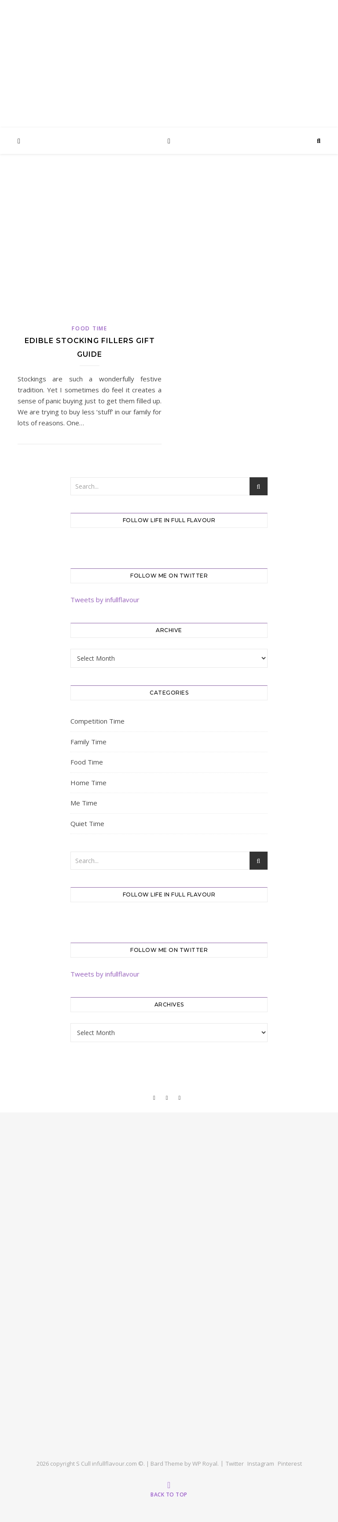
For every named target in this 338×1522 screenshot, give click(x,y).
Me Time (83, 802)
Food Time (89, 328)
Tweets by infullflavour (105, 599)
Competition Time (97, 721)
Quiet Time (87, 823)
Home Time (88, 782)
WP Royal (204, 1463)
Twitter (235, 1463)
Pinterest (290, 1463)
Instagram (260, 1463)
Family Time (88, 741)
